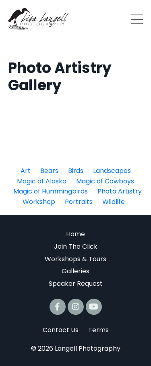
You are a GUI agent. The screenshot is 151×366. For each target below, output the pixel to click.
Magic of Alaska (41, 181)
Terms (98, 330)
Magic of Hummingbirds (50, 191)
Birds (75, 170)
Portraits (79, 201)
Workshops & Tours (75, 259)
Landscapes (112, 170)
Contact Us (61, 330)
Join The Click (75, 246)
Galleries (75, 271)
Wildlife (113, 201)
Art (26, 170)
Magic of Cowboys (105, 181)
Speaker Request (76, 283)
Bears (49, 170)
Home (75, 234)
